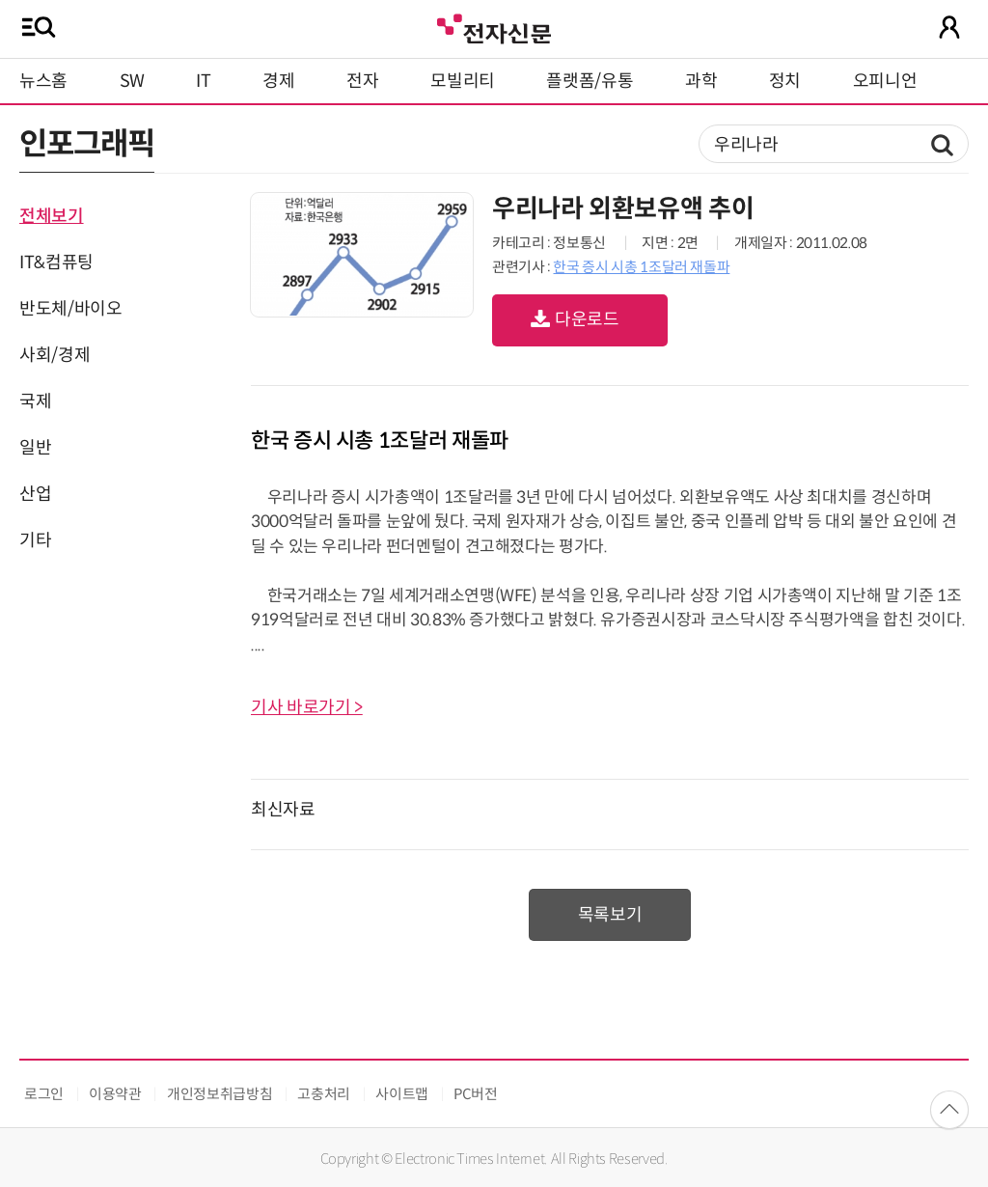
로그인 (44, 1094)
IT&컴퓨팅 (56, 262)
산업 (35, 494)
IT (203, 81)
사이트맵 (401, 1094)
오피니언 (885, 81)
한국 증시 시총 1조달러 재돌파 (641, 267)
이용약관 (115, 1094)
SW (132, 81)
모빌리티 (462, 81)
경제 (278, 81)
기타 (35, 540)
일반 (35, 447)
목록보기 (610, 914)
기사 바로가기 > (307, 707)
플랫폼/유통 (589, 81)
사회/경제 (54, 355)
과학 (701, 81)
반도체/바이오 (70, 308)
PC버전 (475, 1094)
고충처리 (323, 1094)
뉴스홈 (43, 81)
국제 (35, 401)
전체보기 (51, 216)
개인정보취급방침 (219, 1094)
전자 (362, 81)
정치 (785, 81)
